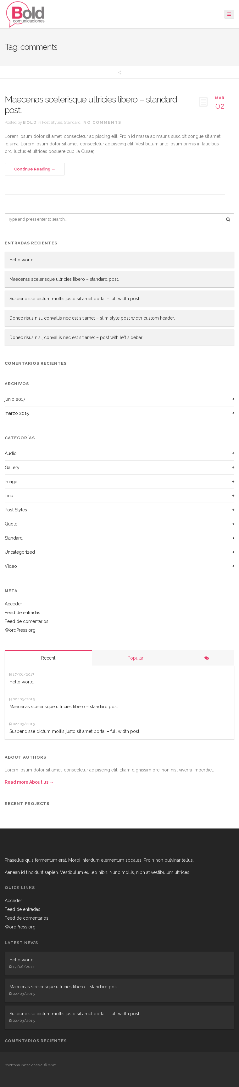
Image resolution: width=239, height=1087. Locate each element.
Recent (48, 658)
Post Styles (52, 122)
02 (220, 102)
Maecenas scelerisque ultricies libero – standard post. (91, 104)
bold (30, 122)
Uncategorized (20, 552)
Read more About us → (29, 782)
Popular (135, 658)
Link (9, 495)
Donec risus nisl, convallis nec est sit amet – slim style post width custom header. (92, 318)
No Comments (102, 122)
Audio (11, 453)
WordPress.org (20, 630)
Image (11, 481)
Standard (72, 122)
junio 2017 (15, 399)
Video (11, 566)
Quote (11, 523)
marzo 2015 (17, 413)
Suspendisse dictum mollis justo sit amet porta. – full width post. (74, 298)
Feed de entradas (22, 612)
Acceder (13, 603)
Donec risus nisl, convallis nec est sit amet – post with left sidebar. (76, 337)
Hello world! (22, 259)
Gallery (12, 467)
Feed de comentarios (26, 621)
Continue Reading (32, 169)
